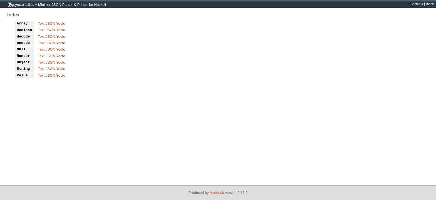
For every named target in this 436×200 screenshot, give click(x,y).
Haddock (217, 193)
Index (430, 4)
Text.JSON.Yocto (51, 23)
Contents (417, 4)
